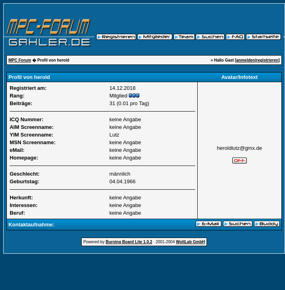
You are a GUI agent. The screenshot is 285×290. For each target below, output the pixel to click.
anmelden (245, 60)
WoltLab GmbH (190, 242)
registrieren (267, 60)
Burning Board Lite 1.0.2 (128, 242)
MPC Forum (19, 60)
